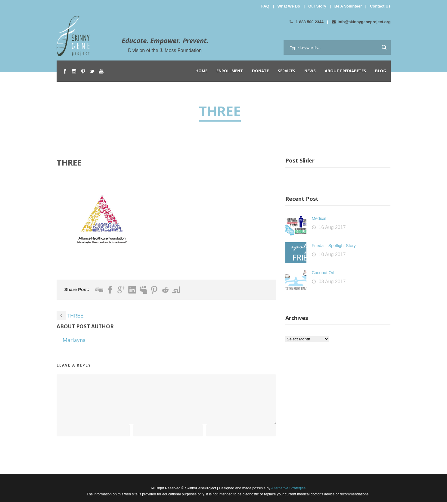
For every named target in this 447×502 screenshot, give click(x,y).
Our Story (317, 6)
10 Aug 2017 (332, 254)
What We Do (288, 6)
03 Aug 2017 (332, 281)
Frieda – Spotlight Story (334, 245)
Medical (319, 218)
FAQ (265, 6)
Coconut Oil (323, 272)
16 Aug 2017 (332, 227)
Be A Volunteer (348, 6)
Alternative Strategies (288, 488)
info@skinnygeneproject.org (361, 22)
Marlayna (74, 339)
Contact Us (380, 6)
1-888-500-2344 (307, 22)
